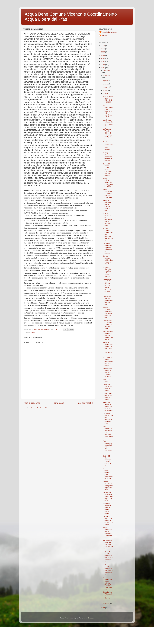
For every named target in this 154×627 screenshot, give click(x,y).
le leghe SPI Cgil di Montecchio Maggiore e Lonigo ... (108, 182)
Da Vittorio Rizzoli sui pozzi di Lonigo (107, 387)
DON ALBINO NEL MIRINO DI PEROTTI (108, 99)
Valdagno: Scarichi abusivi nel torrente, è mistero (107, 157)
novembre (106, 76)
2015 (103, 68)
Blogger (90, 618)
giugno (105, 84)
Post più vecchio (85, 403)
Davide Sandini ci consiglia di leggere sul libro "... (108, 485)
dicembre (106, 70)
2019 (103, 55)
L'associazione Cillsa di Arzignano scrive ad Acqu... (107, 324)
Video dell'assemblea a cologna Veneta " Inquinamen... (107, 583)
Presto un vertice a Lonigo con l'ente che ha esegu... (108, 406)
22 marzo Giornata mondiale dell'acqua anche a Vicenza (107, 272)
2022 (103, 46)
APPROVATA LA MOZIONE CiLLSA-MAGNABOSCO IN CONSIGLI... (108, 286)
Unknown (104, 35)
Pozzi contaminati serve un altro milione (107, 146)
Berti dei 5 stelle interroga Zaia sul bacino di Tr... (107, 461)
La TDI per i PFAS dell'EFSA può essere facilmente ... (108, 556)
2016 (103, 65)
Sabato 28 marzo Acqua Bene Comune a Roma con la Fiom (107, 169)
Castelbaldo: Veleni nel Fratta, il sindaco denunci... (107, 596)
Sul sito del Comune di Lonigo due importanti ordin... (108, 496)
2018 (103, 58)
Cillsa (33, 333)
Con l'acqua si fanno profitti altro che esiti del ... (108, 300)
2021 (103, 49)
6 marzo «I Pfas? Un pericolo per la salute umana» (107, 508)
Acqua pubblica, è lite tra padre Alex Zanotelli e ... (107, 532)
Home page (58, 403)
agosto (105, 81)
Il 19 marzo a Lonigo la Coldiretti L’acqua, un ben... (107, 372)
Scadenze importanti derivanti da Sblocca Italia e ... (108, 520)
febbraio (106, 604)
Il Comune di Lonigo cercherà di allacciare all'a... (108, 361)
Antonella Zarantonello (109, 32)
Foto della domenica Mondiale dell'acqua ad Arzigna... (107, 248)
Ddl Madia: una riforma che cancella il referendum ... (108, 418)
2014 (103, 608)
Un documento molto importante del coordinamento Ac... (108, 111)
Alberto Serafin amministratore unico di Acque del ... (107, 312)
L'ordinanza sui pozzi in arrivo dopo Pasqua (108, 123)
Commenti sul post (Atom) (40, 408)
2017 (103, 61)
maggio (106, 87)
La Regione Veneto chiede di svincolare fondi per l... (107, 134)
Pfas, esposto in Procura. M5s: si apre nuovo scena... (108, 335)
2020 (103, 52)
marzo (105, 93)
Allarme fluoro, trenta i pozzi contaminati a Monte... (108, 474)
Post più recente (31, 403)
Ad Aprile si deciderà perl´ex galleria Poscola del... (107, 205)
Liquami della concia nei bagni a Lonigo (107, 396)
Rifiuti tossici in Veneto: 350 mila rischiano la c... (108, 544)
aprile (105, 90)
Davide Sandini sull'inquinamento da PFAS (107, 260)
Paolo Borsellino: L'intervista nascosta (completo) (107, 193)
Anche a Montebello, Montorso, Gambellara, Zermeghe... (108, 348)
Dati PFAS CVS (106, 380)
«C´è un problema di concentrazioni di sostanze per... (107, 219)
